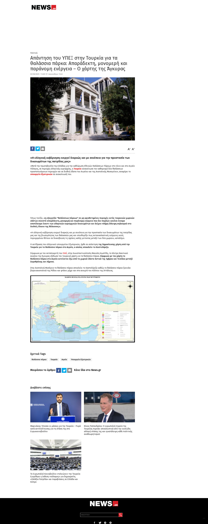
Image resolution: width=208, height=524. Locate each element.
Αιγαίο (64, 359)
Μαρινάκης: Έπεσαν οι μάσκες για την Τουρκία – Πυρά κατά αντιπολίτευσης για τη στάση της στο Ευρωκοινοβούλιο (55, 429)
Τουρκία (54, 359)
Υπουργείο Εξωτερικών (81, 359)
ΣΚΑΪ (65, 253)
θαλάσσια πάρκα (39, 359)
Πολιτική (33, 53)
